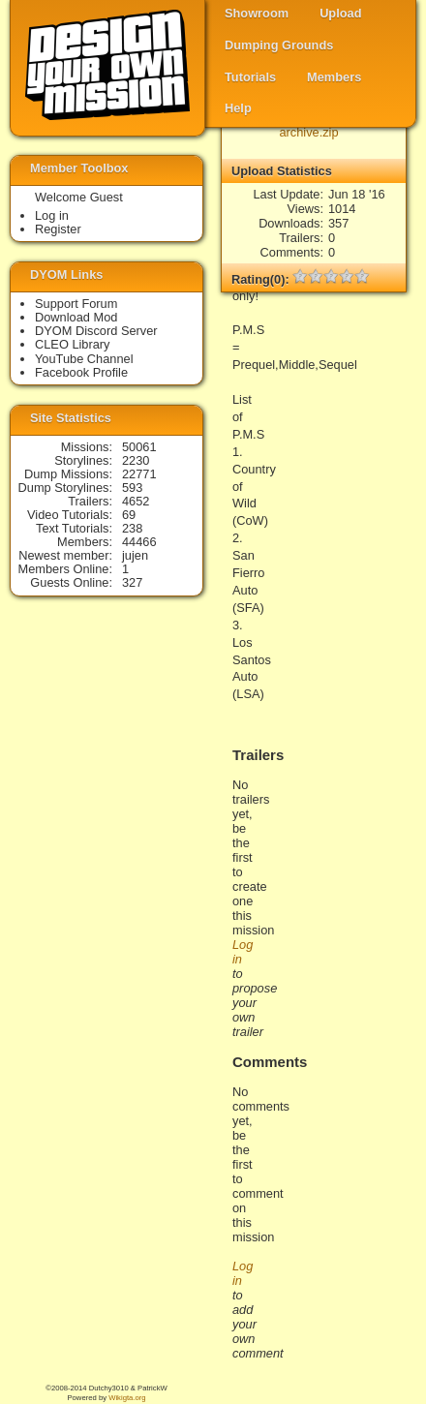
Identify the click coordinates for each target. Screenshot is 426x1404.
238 (132, 528)
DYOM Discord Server (96, 330)
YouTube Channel (84, 358)
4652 (135, 501)
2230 (135, 460)
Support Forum (76, 303)
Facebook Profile (81, 372)
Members (334, 77)
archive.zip (308, 132)
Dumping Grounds (279, 45)
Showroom (257, 13)
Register (58, 229)
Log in (52, 215)
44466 (139, 541)
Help (238, 108)
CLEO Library (72, 344)
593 (132, 487)
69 (129, 514)
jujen (135, 555)
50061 (139, 447)
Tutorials (250, 77)
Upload (340, 13)
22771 (139, 474)
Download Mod (76, 317)
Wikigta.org (126, 1397)
